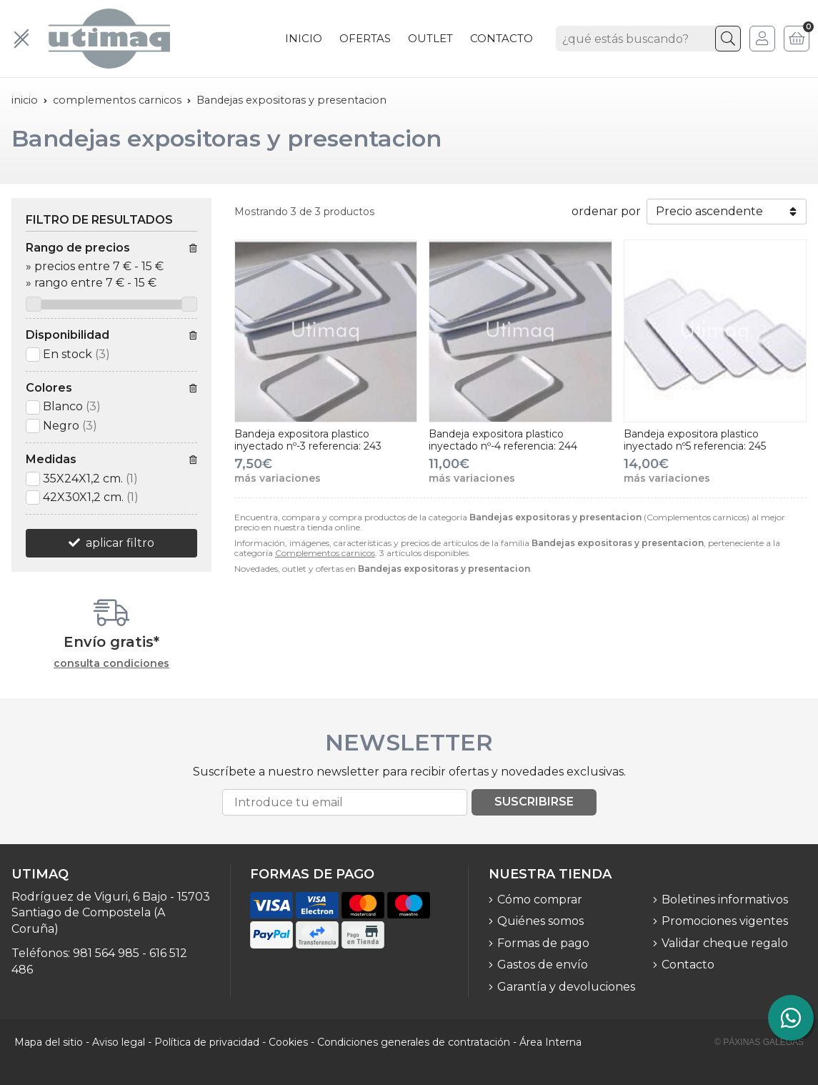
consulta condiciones (111, 664)
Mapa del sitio (48, 1042)
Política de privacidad (206, 1042)
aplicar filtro (120, 543)
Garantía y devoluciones (566, 987)
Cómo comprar (539, 899)
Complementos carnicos (325, 553)
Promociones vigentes (725, 921)
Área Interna (550, 1042)
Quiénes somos (540, 921)
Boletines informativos (725, 899)
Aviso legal (118, 1042)
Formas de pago (543, 943)
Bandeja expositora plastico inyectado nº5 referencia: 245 (695, 439)
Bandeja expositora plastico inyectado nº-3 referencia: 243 (307, 439)
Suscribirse (534, 801)
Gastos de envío (542, 964)
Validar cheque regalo (725, 943)
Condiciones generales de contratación (413, 1042)
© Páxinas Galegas (759, 1042)
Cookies (288, 1042)
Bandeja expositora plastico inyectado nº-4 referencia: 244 (503, 439)
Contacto (688, 964)
